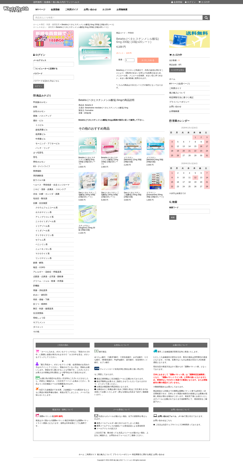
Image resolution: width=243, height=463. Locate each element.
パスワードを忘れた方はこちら (46, 81)
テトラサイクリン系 (44, 235)
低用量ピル (40, 134)
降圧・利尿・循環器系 (43, 308)
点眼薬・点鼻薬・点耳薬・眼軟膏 (48, 276)
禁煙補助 (37, 171)
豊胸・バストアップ (42, 116)
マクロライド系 (42, 253)
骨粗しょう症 (39, 318)
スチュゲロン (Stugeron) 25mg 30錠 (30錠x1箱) (87, 228)
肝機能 (36, 286)
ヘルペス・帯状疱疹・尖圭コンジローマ (51, 185)
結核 (35, 107)
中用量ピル (40, 139)
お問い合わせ (90, 9)
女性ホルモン (39, 111)
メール (181, 416)
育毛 (35, 157)
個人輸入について (177, 93)
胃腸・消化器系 (40, 290)
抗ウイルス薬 (39, 180)
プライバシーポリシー (179, 102)
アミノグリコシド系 (44, 217)
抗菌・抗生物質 (40, 203)
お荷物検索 (122, 9)
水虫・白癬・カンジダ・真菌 (46, 194)
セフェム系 (40, 240)
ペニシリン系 (41, 244)
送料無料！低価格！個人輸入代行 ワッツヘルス (56, 2)
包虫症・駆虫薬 (40, 198)
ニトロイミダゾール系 (45, 221)
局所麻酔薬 (38, 175)
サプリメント (39, 322)
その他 (36, 331)
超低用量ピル (41, 130)
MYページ (40, 9)
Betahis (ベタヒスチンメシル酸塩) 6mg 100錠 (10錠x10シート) (87, 161)
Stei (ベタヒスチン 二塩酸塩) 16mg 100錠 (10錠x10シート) (87, 195)
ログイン (190, 2)
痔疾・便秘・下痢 (41, 299)
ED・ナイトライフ (41, 166)
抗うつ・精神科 (40, 304)
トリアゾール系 (42, 226)
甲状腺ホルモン (40, 102)
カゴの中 (204, 2)
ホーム (172, 79)
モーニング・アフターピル (47, 143)
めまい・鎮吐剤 (40, 295)
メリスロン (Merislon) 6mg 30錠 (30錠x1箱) (154, 160)
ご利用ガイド (71, 9)
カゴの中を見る (177, 70)
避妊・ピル (38, 120)
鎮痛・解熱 (38, 263)
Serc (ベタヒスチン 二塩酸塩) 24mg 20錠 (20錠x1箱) (132, 195)
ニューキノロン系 (43, 249)
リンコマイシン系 (43, 258)
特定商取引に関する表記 (142, 454)
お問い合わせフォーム (167, 416)
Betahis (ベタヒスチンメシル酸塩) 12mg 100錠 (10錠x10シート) (109, 161)
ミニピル (39, 125)
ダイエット (38, 327)
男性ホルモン (39, 162)
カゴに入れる (148, 60)
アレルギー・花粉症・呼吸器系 (47, 272)
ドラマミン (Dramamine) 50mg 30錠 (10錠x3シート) (155, 195)
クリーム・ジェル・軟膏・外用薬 (48, 281)
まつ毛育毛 (38, 152)
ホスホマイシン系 (43, 212)
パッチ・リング (42, 148)
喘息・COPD (39, 267)
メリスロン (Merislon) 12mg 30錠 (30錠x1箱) (133, 160)
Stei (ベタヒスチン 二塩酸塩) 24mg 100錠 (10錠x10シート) (110, 195)
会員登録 (176, 2)
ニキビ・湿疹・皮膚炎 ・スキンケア (49, 189)
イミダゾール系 (42, 230)
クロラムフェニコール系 (46, 207)
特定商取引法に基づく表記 (181, 97)
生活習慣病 (38, 313)
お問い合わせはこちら (162, 420)
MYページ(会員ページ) (179, 83)
